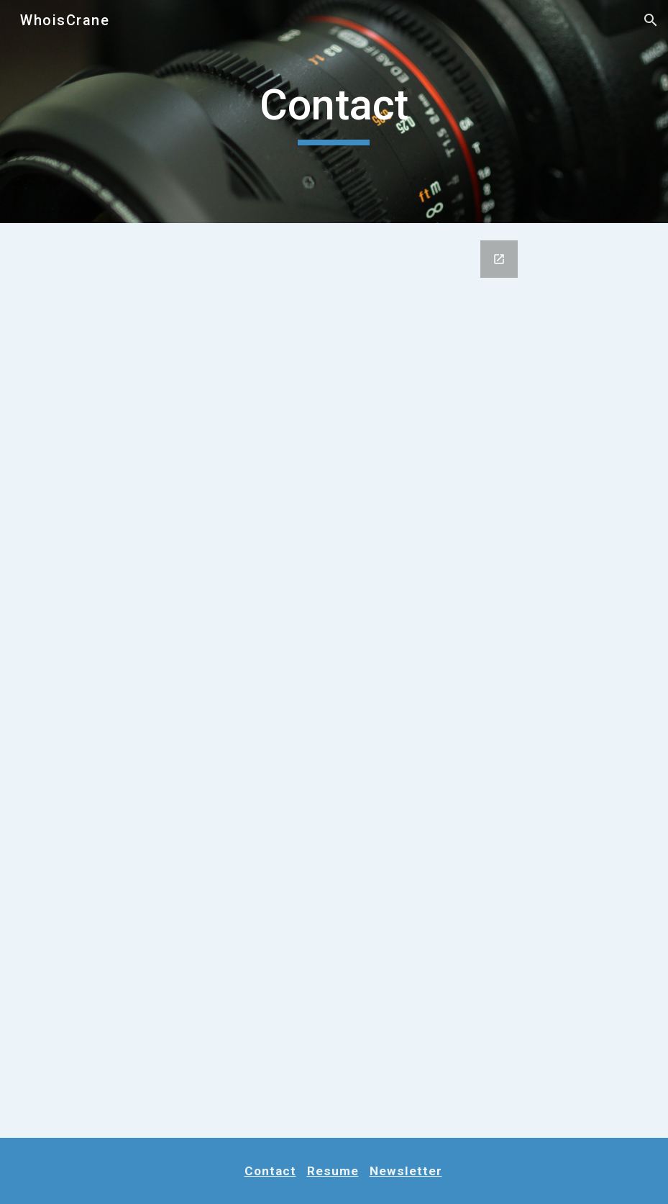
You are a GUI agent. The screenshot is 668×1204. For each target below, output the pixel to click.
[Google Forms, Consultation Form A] (334, 680)
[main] (334, 111)
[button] (650, 20)
